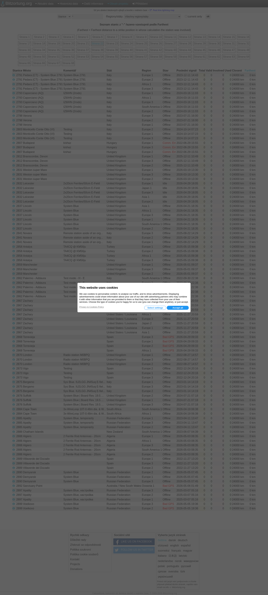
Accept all (177, 307)
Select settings (155, 307)
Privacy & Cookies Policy (91, 307)
